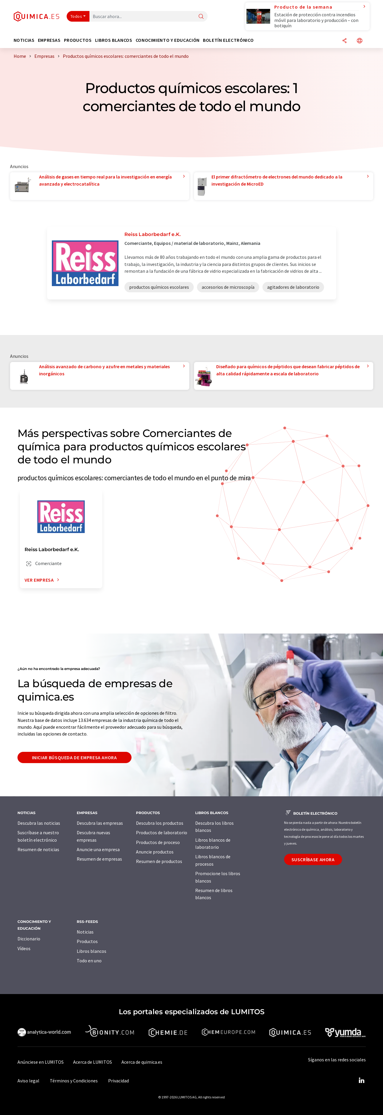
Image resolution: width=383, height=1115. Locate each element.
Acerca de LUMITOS (92, 1062)
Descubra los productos (159, 823)
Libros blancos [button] (113, 40)
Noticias (85, 932)
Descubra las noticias (38, 823)
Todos (76, 16)
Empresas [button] (49, 40)
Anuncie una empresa (98, 849)
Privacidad (118, 1081)
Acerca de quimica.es (141, 1062)
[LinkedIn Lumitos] (362, 1081)
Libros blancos (91, 951)
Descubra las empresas (100, 823)
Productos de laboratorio (161, 832)
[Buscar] (201, 16)
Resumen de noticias (38, 849)
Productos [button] (78, 40)
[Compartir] (344, 41)
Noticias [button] (24, 40)
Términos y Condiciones (74, 1081)
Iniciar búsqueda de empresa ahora (74, 757)
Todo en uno (89, 961)
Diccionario (28, 939)
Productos (87, 941)
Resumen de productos (159, 861)
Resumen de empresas (99, 859)
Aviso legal (28, 1081)
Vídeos (24, 948)
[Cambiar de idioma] (359, 41)
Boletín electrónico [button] (228, 40)
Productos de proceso (158, 842)
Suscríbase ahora (313, 859)
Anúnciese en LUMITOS (40, 1062)
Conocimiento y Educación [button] (168, 40)
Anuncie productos (155, 852)
